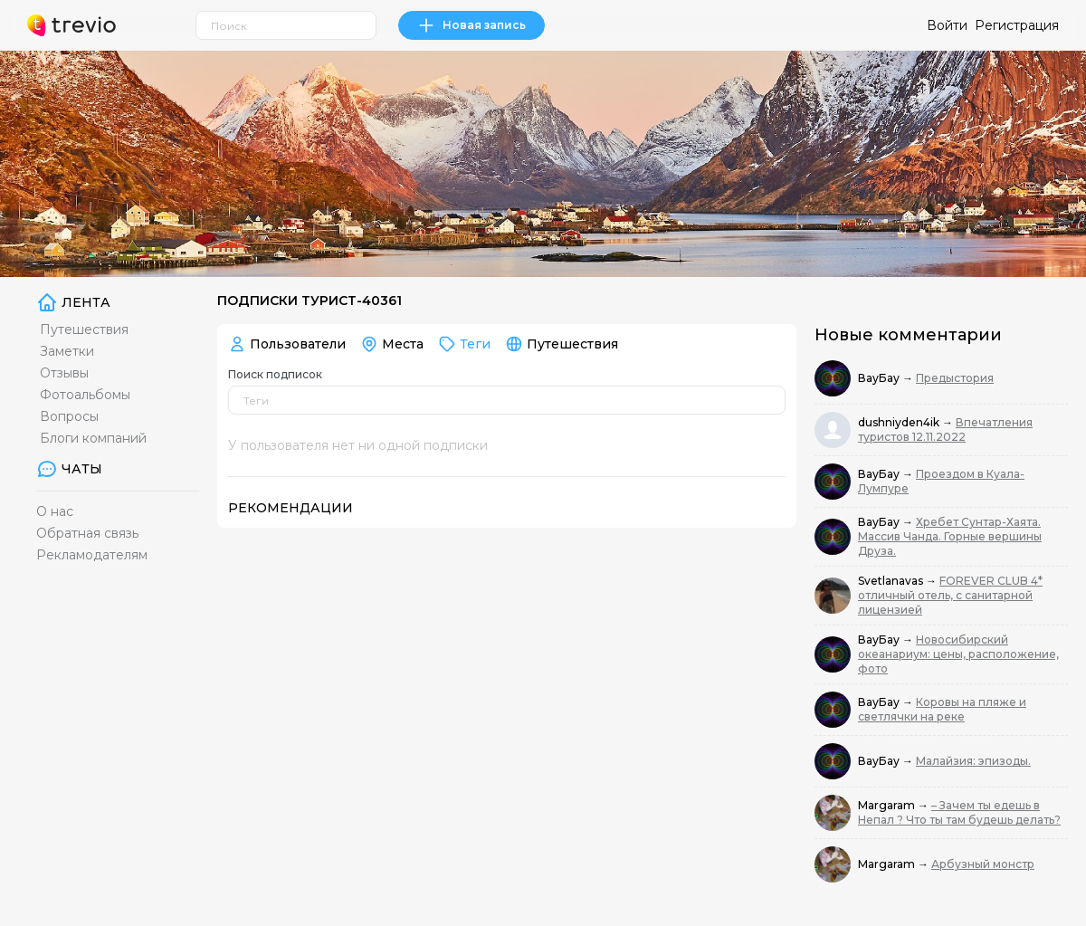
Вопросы (69, 416)
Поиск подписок (275, 374)
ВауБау (880, 378)
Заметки (67, 351)
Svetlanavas (892, 580)
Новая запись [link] (471, 25)
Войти (947, 25)
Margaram (888, 805)
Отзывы (64, 373)
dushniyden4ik (900, 422)
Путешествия (84, 329)
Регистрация (1017, 25)
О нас (54, 511)
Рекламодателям (92, 555)
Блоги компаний (93, 438)
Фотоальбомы (85, 395)
